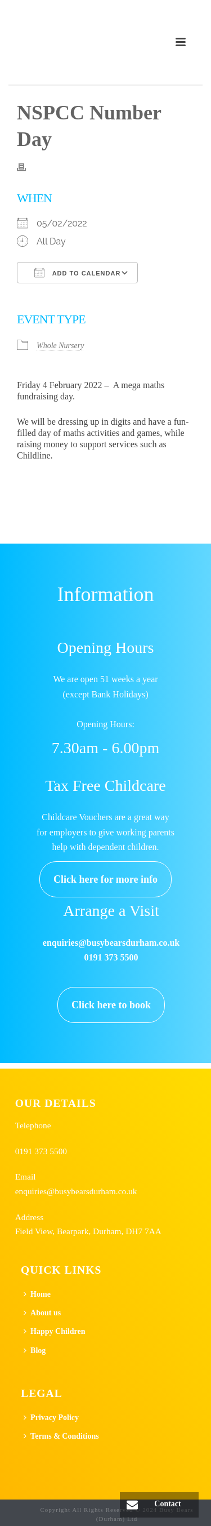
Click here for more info (105, 879)
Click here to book (111, 1005)
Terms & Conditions (61, 1436)
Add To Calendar (77, 273)
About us (42, 1313)
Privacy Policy (51, 1417)
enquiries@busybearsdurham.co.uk (76, 1191)
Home (37, 1294)
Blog (35, 1350)
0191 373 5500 (41, 1151)
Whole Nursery (60, 345)
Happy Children (54, 1331)
